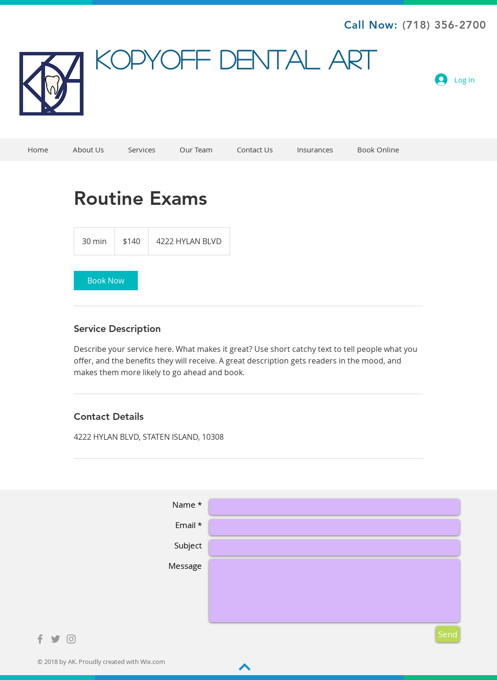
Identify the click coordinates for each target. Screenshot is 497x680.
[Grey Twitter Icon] (56, 639)
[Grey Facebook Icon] (40, 639)
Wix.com (152, 661)
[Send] (448, 634)
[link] (106, 280)
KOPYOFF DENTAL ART (240, 59)
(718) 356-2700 (444, 25)
